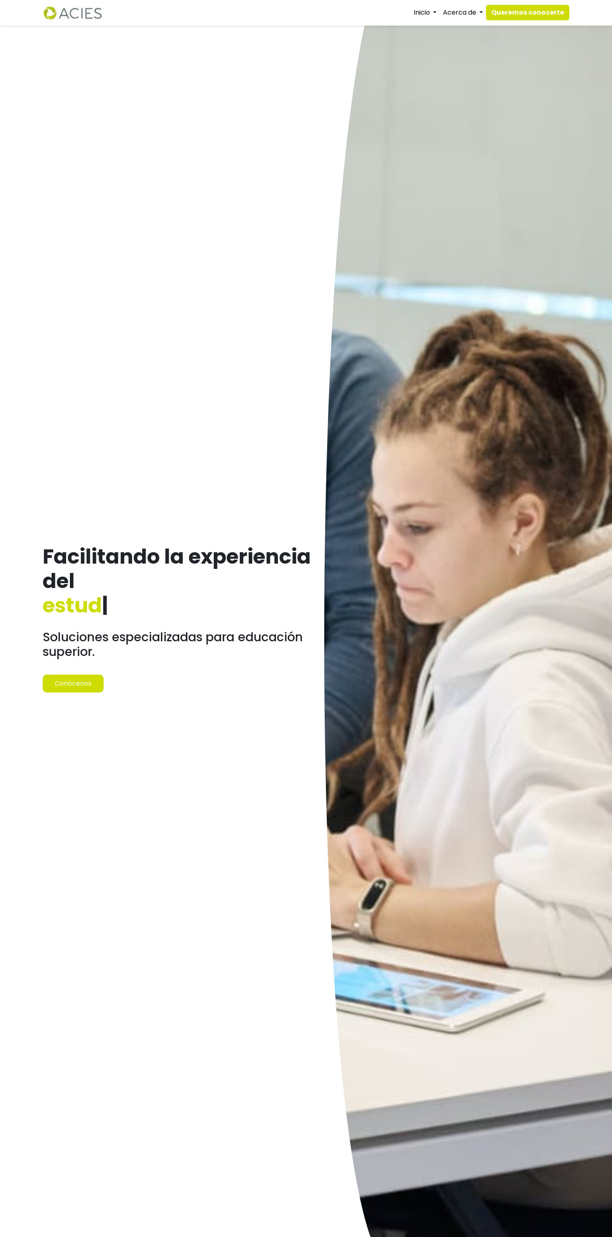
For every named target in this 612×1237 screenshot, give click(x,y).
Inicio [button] (423, 12)
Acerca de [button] (460, 12)
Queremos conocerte (527, 12)
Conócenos (73, 683)
